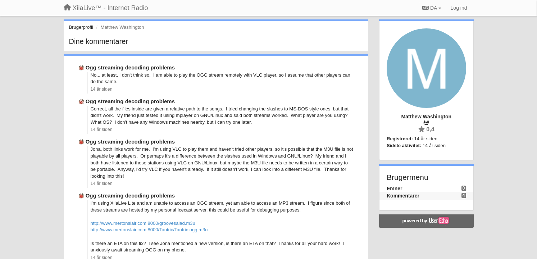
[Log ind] (459, 8)
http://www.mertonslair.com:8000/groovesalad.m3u (143, 223)
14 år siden (102, 89)
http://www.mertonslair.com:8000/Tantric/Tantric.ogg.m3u (149, 229)
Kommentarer (403, 196)
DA (431, 8)
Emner (394, 188)
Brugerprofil (81, 27)
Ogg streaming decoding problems (130, 67)
